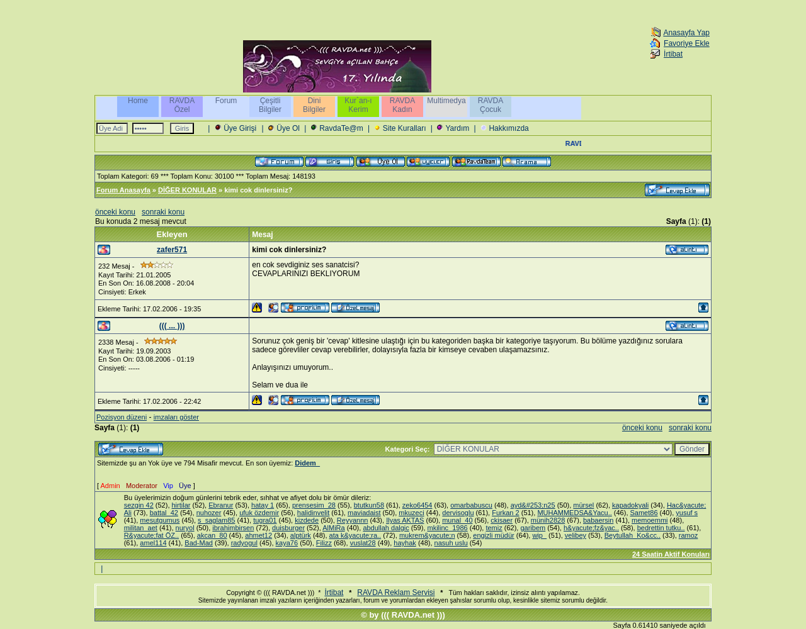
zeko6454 (417, 505)
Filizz (324, 543)
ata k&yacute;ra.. (355, 535)
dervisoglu (458, 512)
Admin (110, 485)
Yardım (457, 128)
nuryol (185, 528)
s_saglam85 (216, 520)
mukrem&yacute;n (427, 535)
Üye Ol (288, 128)
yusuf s (687, 512)
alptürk (300, 535)
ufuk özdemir (259, 512)
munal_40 (457, 520)
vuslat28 (363, 543)
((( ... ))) (172, 325)
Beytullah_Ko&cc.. (632, 535)
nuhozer (209, 512)
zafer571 (172, 249)
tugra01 (264, 520)
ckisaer (502, 520)
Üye (185, 485)
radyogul (244, 543)
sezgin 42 (139, 505)
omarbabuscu (471, 505)
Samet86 (644, 512)
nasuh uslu (451, 543)
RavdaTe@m (341, 128)
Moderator (141, 485)
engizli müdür (493, 535)
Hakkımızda (508, 128)
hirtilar (181, 505)
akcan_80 (212, 535)
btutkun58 (369, 505)
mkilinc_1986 (448, 528)
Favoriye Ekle (687, 43)
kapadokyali (630, 505)
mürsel (583, 505)
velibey (575, 535)
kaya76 (287, 543)
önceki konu (115, 212)
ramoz (688, 535)
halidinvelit (313, 512)
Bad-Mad (198, 543)
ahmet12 (258, 535)
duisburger (288, 528)
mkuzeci (411, 512)
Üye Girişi (240, 128)
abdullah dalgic (386, 528)
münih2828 (548, 520)
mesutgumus (159, 520)
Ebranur (220, 505)
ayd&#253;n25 (533, 505)
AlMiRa (333, 528)
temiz (493, 528)
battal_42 (164, 512)
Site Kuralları (404, 128)
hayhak (405, 543)
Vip (168, 485)
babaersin (598, 520)
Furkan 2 (505, 512)
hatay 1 (262, 505)
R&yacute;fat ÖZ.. (151, 535)
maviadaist (364, 512)
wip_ (539, 535)
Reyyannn (352, 520)
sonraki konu (163, 212)
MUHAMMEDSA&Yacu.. (574, 512)
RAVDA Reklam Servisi (395, 592)
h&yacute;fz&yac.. (591, 528)
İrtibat (673, 54)
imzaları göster (176, 417)
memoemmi (649, 520)
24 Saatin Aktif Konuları (671, 554)
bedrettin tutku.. (661, 528)
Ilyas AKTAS (405, 520)
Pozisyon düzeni (121, 417)
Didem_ (307, 463)
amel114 (153, 543)
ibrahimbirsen (233, 528)
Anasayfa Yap (686, 32)
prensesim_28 (314, 505)
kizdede (307, 520)
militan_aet (140, 528)
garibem (532, 528)
